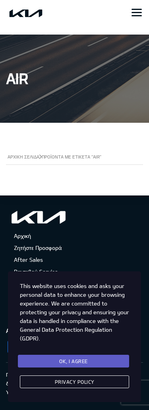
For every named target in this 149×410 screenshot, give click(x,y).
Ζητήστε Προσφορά (38, 247)
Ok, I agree (73, 361)
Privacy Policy (75, 382)
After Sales (28, 259)
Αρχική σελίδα (23, 156)
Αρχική (22, 235)
